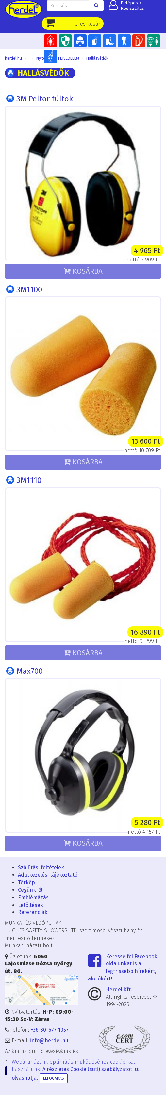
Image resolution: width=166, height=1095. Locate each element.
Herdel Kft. (119, 989)
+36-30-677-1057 (50, 1030)
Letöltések (30, 905)
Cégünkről (30, 890)
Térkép (26, 882)
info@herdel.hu (49, 1040)
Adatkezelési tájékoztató (47, 875)
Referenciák (32, 912)
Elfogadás (53, 1078)
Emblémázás (33, 897)
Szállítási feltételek (41, 867)
